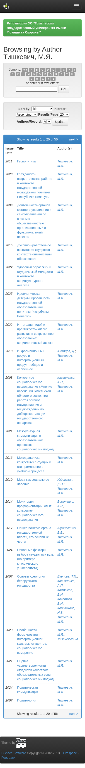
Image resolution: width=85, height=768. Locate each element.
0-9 (25, 69)
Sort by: (24, 109)
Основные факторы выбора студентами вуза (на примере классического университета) (35, 559)
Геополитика (26, 161)
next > (73, 139)
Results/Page (48, 114)
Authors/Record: (29, 121)
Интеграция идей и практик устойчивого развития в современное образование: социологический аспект (35, 334)
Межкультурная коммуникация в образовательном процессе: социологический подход (35, 440)
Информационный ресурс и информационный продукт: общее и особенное (30, 360)
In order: (60, 109)
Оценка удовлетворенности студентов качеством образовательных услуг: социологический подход (35, 670)
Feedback (8, 757)
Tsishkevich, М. (68, 639)
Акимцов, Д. (66, 351)
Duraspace (69, 753)
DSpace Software (13, 753)
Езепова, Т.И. (67, 576)
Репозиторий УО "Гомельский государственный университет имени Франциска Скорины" (36, 27)
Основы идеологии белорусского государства (31, 581)
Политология (26, 700)
